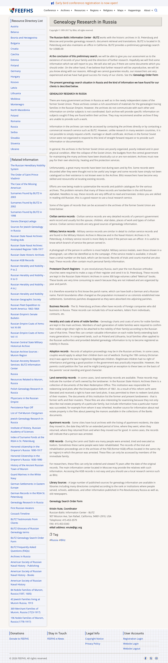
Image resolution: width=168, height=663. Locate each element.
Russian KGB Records (22, 260)
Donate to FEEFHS (19, 638)
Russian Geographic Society (26, 299)
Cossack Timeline (20, 513)
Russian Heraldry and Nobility (27, 293)
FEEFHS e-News (55, 638)
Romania (15, 121)
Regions (94, 10)
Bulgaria (15, 43)
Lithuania (16, 93)
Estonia (15, 59)
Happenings (134, 10)
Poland (14, 115)
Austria (14, 26)
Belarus (15, 32)
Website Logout (131, 648)
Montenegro (17, 104)
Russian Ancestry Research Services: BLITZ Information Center (26, 364)
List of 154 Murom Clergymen (27, 413)
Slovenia (15, 143)
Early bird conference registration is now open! (87, 3)
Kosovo (15, 82)
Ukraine (15, 149)
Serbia (14, 132)
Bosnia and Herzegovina (24, 37)
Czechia (15, 54)
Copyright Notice (94, 638)
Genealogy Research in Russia (27, 502)
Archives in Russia (20, 556)
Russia (54, 540)
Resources (79, 10)
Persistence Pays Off (22, 407)
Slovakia (15, 137)
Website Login (131, 643)
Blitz (63, 540)
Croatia (14, 48)
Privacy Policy (92, 643)
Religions (108, 10)
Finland (15, 65)
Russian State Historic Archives (27, 254)
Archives (65, 10)
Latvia (14, 87)
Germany (16, 71)
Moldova (15, 98)
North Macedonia (20, 110)
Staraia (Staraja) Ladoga (23, 221)
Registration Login (133, 638)
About (147, 10)
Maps (120, 10)
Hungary (15, 76)
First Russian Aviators (22, 508)
